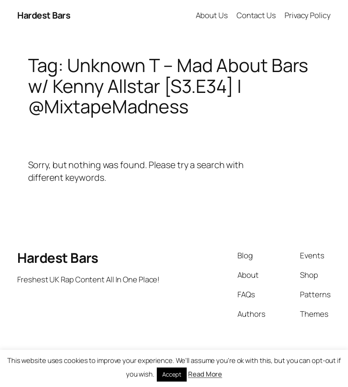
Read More (205, 374)
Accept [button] (171, 374)
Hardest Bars (43, 15)
